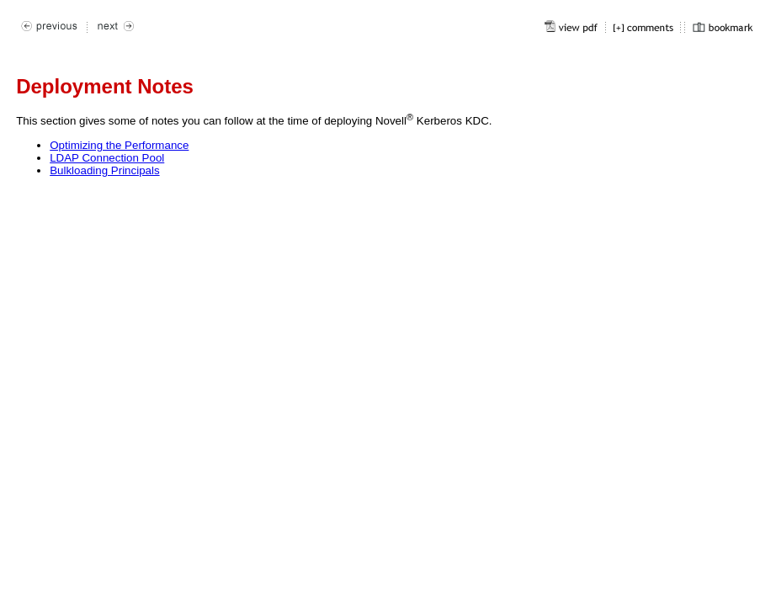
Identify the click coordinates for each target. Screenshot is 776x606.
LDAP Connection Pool (107, 158)
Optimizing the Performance (119, 145)
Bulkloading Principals (104, 170)
